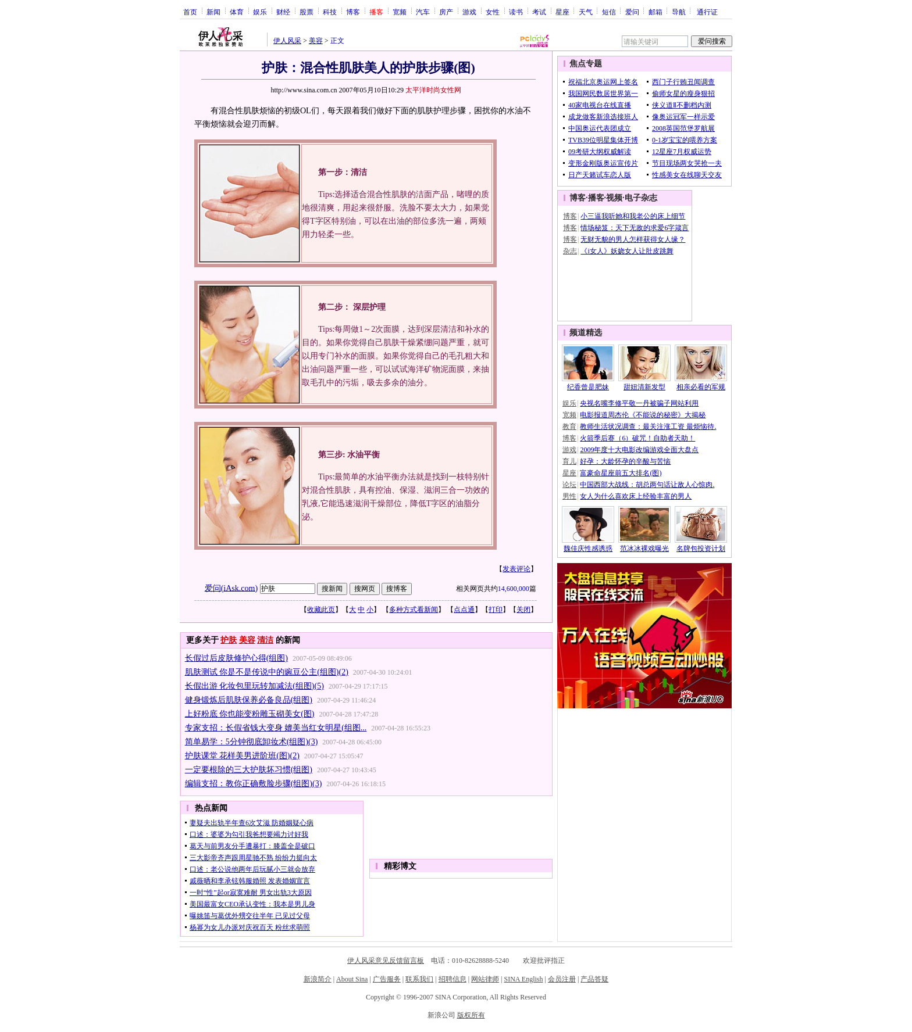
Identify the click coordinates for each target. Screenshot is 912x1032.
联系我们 (419, 979)
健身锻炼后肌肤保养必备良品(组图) (248, 700)
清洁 (265, 640)
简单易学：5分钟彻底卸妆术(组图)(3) (251, 741)
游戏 (469, 11)
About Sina (352, 979)
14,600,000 (513, 589)
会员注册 (562, 979)
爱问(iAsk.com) (231, 587)
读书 (516, 11)
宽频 (400, 11)
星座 (562, 11)
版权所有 (471, 1015)
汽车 (423, 11)
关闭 (523, 609)
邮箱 (655, 11)
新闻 (213, 11)
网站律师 (485, 979)
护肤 (228, 640)
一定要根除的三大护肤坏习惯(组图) (248, 769)
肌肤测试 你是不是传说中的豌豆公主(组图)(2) (266, 672)
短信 (609, 11)
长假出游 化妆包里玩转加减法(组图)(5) (254, 686)
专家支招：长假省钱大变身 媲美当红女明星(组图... (276, 727)
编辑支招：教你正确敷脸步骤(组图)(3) (253, 783)
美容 (316, 41)
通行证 (707, 11)
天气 (586, 11)
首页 (190, 11)
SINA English (523, 979)
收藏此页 (321, 609)
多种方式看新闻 (413, 609)
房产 (446, 11)
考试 (539, 11)
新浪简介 (318, 979)
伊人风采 (287, 41)
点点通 (464, 609)
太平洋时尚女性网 (433, 90)
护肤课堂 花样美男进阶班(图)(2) (242, 755)
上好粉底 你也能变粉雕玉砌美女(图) (250, 713)
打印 (496, 609)
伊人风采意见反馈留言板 (385, 960)
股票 (307, 11)
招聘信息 (452, 979)
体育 (237, 11)
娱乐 (260, 11)
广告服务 (387, 979)
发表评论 (516, 569)
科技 (330, 11)
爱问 (632, 11)
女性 (493, 11)
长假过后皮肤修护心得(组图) (236, 658)
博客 (353, 11)
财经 (283, 11)
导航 (679, 11)
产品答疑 (594, 979)
